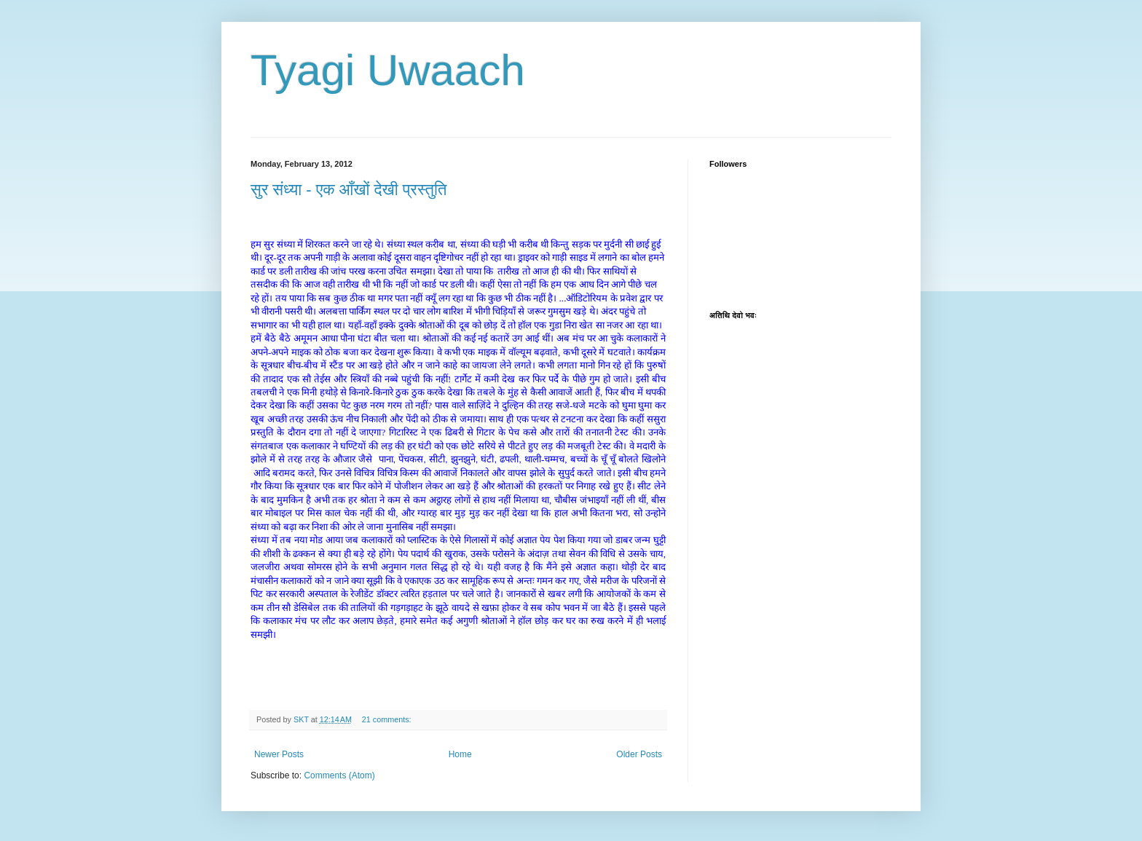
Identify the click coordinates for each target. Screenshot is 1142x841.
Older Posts (639, 754)
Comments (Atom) (339, 775)
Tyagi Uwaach (388, 70)
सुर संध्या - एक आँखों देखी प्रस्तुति (348, 190)
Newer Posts (279, 754)
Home (460, 754)
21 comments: (388, 719)
